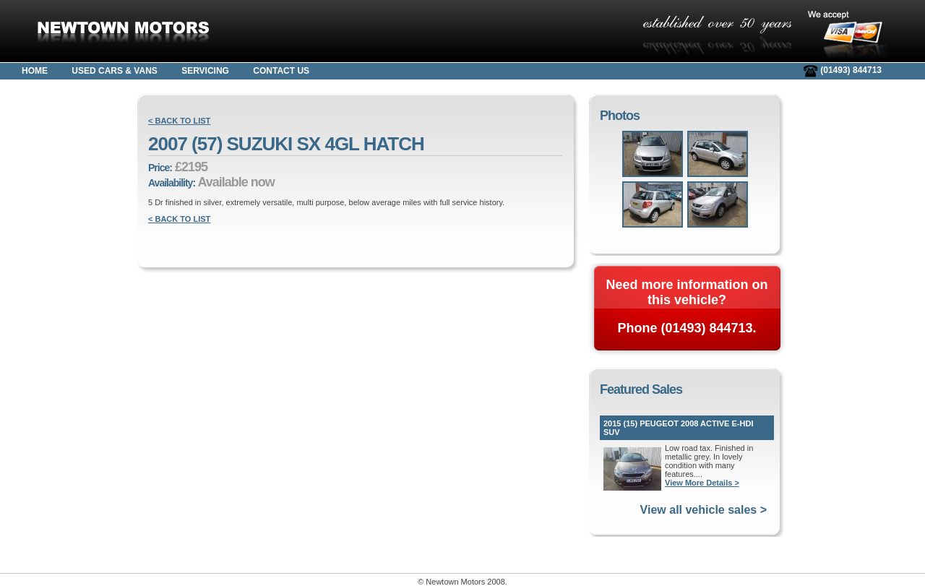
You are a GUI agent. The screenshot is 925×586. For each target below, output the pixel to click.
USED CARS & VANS (114, 71)
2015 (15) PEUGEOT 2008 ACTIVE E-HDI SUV (678, 427)
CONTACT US (281, 71)
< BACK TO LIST (179, 120)
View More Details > (702, 482)
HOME (35, 71)
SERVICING (205, 71)
